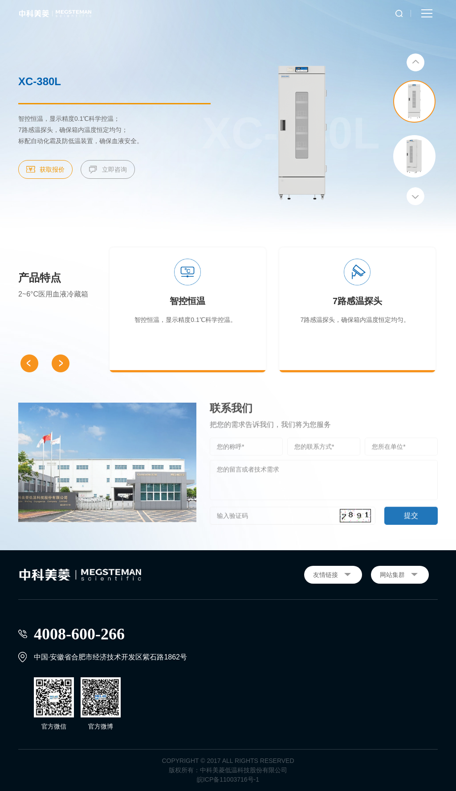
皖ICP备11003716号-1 (228, 779)
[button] (415, 63)
